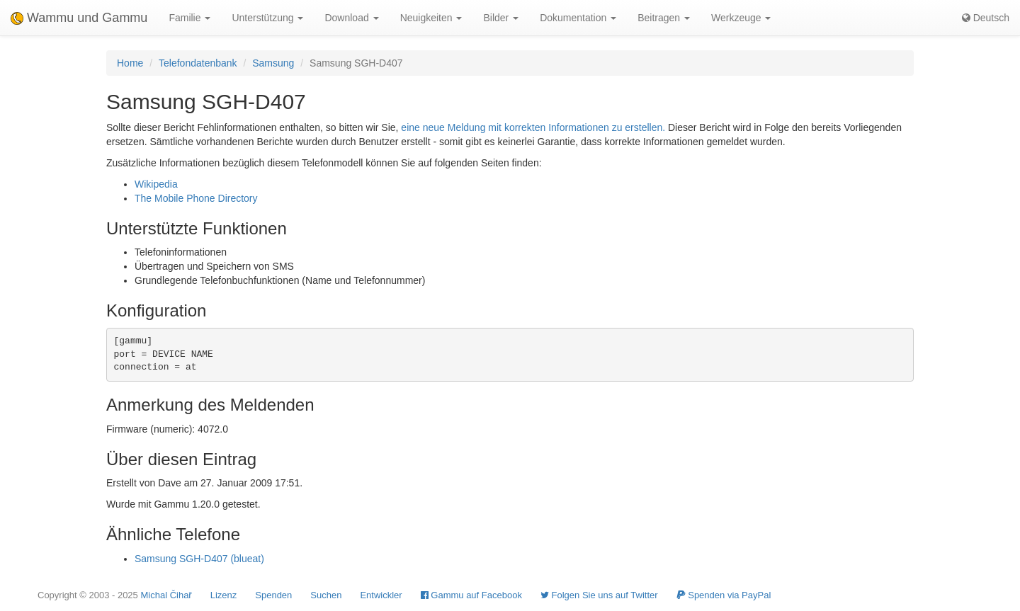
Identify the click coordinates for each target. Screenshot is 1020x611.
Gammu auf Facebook (471, 595)
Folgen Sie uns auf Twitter (599, 595)
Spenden (273, 595)
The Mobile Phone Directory (196, 198)
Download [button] (351, 17)
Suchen (325, 595)
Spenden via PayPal (723, 595)
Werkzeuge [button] (741, 17)
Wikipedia (156, 184)
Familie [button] (189, 17)
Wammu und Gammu (79, 18)
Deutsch (985, 17)
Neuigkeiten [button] (431, 17)
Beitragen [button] (664, 17)
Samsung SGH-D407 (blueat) (199, 558)
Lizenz (223, 595)
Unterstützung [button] (267, 17)
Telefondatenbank (198, 63)
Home (130, 63)
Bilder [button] (500, 17)
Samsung (273, 63)
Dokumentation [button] (578, 17)
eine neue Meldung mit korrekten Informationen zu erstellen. (533, 127)
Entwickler (381, 595)
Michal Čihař (165, 595)
